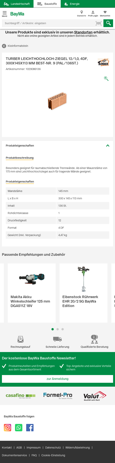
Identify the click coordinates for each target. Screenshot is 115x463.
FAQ (34, 455)
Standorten (83, 32)
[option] (57, 101)
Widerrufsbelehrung (77, 447)
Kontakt (7, 447)
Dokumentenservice (14, 455)
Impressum (34, 447)
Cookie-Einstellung (53, 455)
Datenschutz (53, 447)
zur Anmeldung (58, 379)
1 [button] (52, 329)
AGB (19, 447)
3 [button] (62, 329)
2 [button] (57, 329)
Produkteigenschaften (20, 145)
